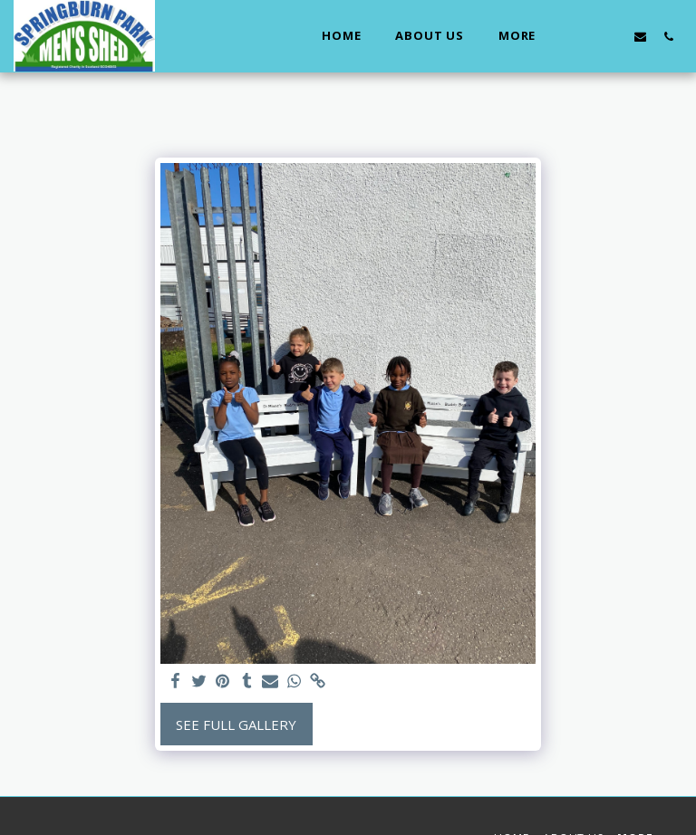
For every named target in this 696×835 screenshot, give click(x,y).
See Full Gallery (236, 724)
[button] (584, 36)
